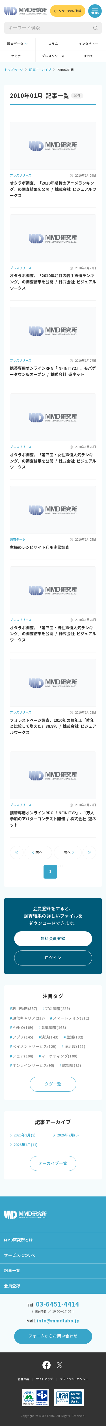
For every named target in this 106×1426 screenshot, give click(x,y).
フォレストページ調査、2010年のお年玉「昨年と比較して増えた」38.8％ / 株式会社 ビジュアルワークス (53, 726)
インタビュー (88, 43)
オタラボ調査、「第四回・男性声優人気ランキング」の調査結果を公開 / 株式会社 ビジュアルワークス (53, 634)
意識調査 (52, 1027)
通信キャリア (27, 1018)
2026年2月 (68, 1135)
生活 (74, 1037)
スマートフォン (69, 1018)
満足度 (73, 1046)
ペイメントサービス (33, 1046)
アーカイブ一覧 (53, 1163)
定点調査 (56, 1008)
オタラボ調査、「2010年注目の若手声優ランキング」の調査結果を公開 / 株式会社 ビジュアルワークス (53, 282)
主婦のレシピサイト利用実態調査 (39, 547)
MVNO (22, 1027)
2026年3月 (25, 1135)
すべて (88, 55)
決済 (49, 1037)
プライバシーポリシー (74, 1379)
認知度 (70, 1065)
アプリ (22, 1037)
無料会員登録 (53, 939)
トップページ (13, 69)
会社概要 (23, 1379)
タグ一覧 (53, 1084)
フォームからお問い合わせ (53, 1336)
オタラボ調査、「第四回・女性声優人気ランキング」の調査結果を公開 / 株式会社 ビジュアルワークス (53, 461)
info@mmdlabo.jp (58, 1320)
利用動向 (24, 1008)
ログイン (53, 958)
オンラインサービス (32, 1065)
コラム (53, 43)
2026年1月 (26, 1145)
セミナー (17, 55)
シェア (22, 1056)
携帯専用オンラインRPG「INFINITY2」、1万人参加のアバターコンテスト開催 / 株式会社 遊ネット (53, 819)
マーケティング (58, 1056)
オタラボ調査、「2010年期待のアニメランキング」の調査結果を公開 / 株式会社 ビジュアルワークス (53, 189)
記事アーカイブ (40, 69)
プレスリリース (53, 55)
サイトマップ (44, 1379)
